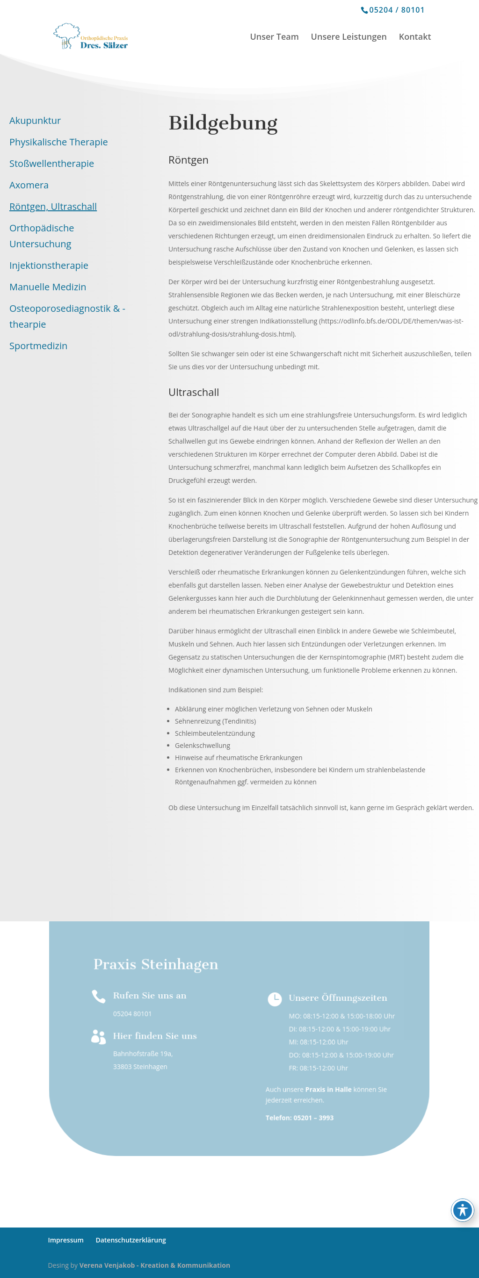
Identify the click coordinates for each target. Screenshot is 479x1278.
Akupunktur (35, 120)
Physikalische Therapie (58, 142)
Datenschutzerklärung (130, 1239)
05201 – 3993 (314, 1117)
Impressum (65, 1239)
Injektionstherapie (48, 265)
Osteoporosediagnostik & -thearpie (67, 316)
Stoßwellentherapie (51, 163)
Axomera (29, 185)
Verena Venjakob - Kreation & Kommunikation (155, 1265)
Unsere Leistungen (349, 37)
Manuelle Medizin (48, 286)
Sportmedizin (38, 345)
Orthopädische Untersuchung (41, 236)
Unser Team (274, 37)
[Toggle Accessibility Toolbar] (462, 1210)
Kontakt (415, 37)
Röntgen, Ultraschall (53, 206)
